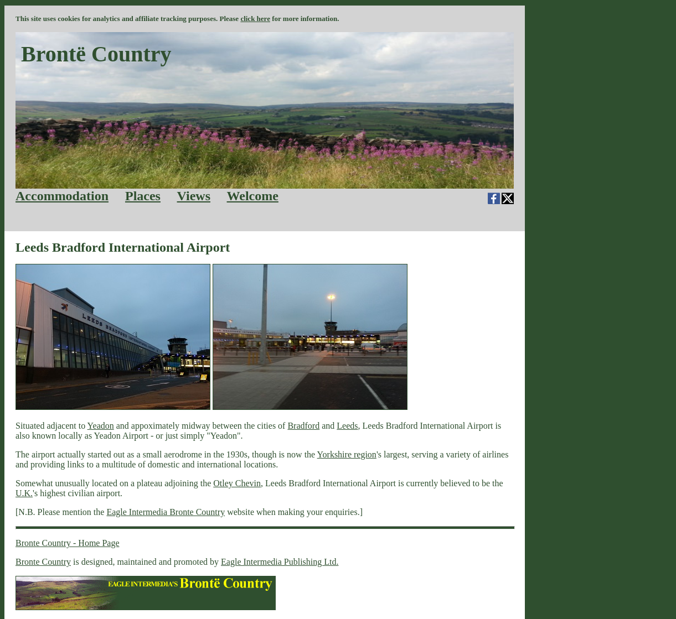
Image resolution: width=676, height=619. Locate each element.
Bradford (303, 425)
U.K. (24, 493)
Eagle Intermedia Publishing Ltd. (279, 561)
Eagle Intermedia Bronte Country (165, 512)
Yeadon (100, 425)
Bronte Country (43, 561)
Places (143, 196)
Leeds (347, 425)
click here (255, 18)
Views (193, 196)
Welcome (252, 196)
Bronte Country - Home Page (68, 543)
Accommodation (62, 196)
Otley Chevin (237, 483)
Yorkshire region (346, 454)
